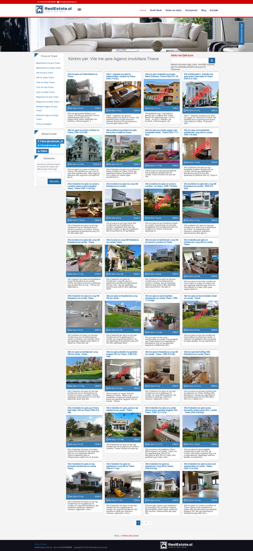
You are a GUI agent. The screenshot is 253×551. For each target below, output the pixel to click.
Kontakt (214, 10)
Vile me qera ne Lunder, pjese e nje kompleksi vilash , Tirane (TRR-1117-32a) (161, 132)
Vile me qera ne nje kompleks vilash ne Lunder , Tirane (200, 297)
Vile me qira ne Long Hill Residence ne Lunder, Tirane (122, 241)
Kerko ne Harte (174, 10)
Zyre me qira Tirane (45, 87)
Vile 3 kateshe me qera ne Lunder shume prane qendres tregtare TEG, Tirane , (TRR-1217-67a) (161, 410)
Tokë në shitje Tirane (45, 82)
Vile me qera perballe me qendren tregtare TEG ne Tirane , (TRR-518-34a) (121, 354)
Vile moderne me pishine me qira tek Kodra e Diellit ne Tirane (121, 131)
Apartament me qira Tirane (48, 63)
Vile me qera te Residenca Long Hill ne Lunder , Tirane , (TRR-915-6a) (161, 353)
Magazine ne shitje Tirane (47, 102)
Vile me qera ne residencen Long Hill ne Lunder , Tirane (82, 353)
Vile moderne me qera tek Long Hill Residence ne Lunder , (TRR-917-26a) (200, 186)
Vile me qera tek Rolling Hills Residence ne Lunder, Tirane (197, 353)
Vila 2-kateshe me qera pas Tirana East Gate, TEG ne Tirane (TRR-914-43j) (83, 410)
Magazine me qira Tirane (47, 97)
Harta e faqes (41, 544)
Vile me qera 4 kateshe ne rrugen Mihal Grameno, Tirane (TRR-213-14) (161, 75)
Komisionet (191, 10)
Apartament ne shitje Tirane (48, 68)
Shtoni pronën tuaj (241, 33)
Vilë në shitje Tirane (45, 78)
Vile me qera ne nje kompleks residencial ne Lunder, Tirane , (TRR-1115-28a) (161, 298)
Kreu (117, 535)
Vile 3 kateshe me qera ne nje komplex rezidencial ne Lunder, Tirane (81, 466)
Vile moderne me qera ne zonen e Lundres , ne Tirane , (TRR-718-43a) (161, 185)
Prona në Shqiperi (44, 124)
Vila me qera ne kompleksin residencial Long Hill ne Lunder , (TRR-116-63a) (198, 132)
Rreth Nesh (156, 10)
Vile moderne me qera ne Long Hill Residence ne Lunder (122, 185)
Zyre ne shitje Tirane (45, 92)
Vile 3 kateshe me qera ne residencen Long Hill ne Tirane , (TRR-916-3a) (159, 466)
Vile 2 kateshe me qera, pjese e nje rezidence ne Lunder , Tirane (122, 409)
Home (143, 10)
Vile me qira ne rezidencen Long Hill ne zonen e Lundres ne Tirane (161, 241)
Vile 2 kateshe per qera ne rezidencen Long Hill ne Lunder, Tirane (198, 242)
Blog (203, 10)
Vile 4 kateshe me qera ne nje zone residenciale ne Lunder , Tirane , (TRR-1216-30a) (200, 466)
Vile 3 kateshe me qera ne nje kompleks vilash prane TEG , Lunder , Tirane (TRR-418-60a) (200, 410)
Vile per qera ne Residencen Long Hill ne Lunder (121, 297)
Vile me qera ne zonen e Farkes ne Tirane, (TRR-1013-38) (83, 131)
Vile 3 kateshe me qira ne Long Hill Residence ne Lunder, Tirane (83, 297)
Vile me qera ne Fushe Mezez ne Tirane (82, 75)
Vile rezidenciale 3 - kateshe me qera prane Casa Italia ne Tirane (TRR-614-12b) (198, 76)
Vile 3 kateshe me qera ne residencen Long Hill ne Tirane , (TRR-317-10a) (120, 466)
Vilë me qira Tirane (44, 73)
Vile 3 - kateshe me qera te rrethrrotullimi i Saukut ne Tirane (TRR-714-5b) (120, 76)
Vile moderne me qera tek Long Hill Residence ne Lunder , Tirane (83, 241)
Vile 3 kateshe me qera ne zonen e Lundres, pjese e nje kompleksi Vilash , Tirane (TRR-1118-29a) (83, 186)
